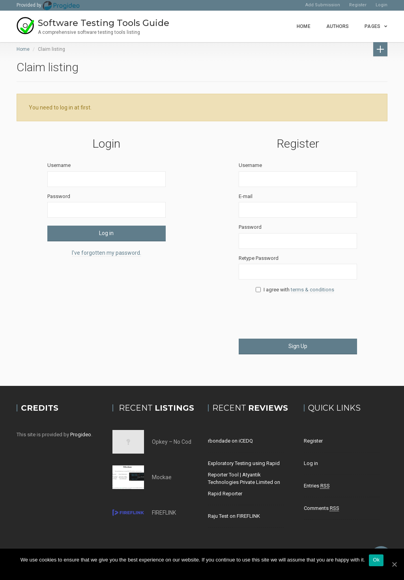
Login (381, 4)
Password (58, 196)
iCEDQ (246, 441)
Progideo (80, 434)
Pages (372, 26)
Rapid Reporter (225, 494)
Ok (376, 560)
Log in (106, 233)
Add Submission (322, 4)
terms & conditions (312, 290)
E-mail (245, 196)
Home (303, 26)
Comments (321, 508)
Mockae (162, 477)
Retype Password (259, 258)
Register (358, 4)
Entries (317, 486)
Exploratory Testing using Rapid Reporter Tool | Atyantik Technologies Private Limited (244, 472)
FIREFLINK (164, 513)
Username (59, 165)
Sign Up (297, 346)
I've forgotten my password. (106, 253)
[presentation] (299, 315)
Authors (337, 26)
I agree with (298, 290)
